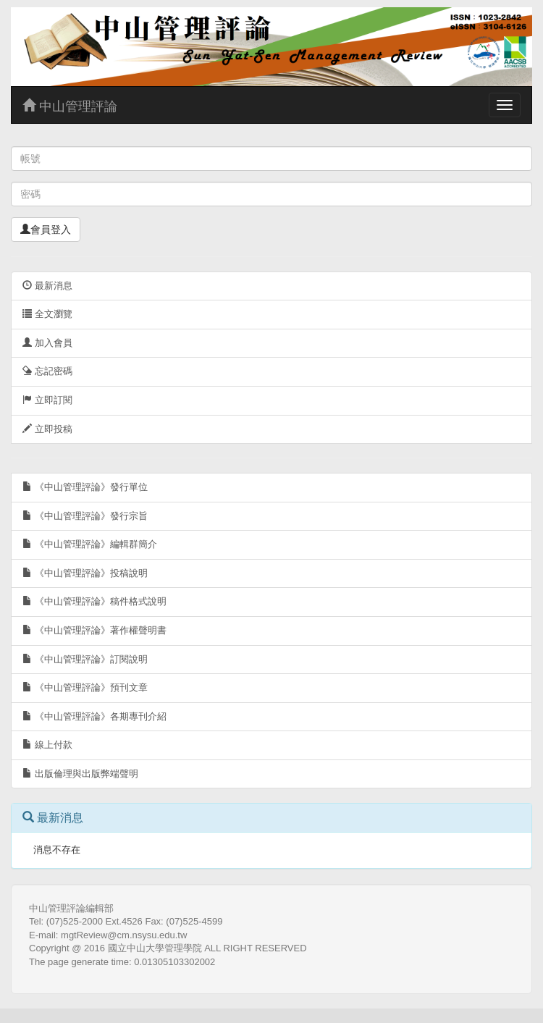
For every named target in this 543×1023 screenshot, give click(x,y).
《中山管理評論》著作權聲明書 (94, 630)
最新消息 (47, 285)
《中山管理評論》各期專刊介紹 (94, 716)
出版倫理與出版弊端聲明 (80, 773)
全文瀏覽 (47, 313)
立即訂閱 (47, 400)
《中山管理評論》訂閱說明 (85, 659)
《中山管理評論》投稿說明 (85, 573)
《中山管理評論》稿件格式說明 (94, 601)
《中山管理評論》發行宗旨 (85, 515)
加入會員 (47, 342)
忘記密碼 (47, 371)
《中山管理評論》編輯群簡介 (89, 544)
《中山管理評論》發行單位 (85, 486)
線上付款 (47, 744)
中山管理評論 (69, 106)
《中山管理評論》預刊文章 (85, 687)
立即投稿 (47, 429)
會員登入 (45, 229)
